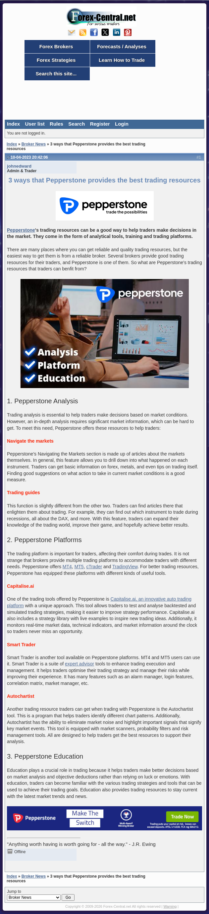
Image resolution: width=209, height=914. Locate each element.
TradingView (124, 566)
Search (76, 124)
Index (13, 124)
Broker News (34, 144)
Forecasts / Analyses (121, 46)
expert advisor (79, 663)
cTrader (94, 566)
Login (122, 124)
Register (100, 124)
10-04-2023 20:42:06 (29, 157)
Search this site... (56, 73)
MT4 (67, 566)
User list (35, 124)
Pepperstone (21, 230)
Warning (170, 906)
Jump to (41, 895)
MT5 (79, 566)
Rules (56, 124)
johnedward (19, 166)
